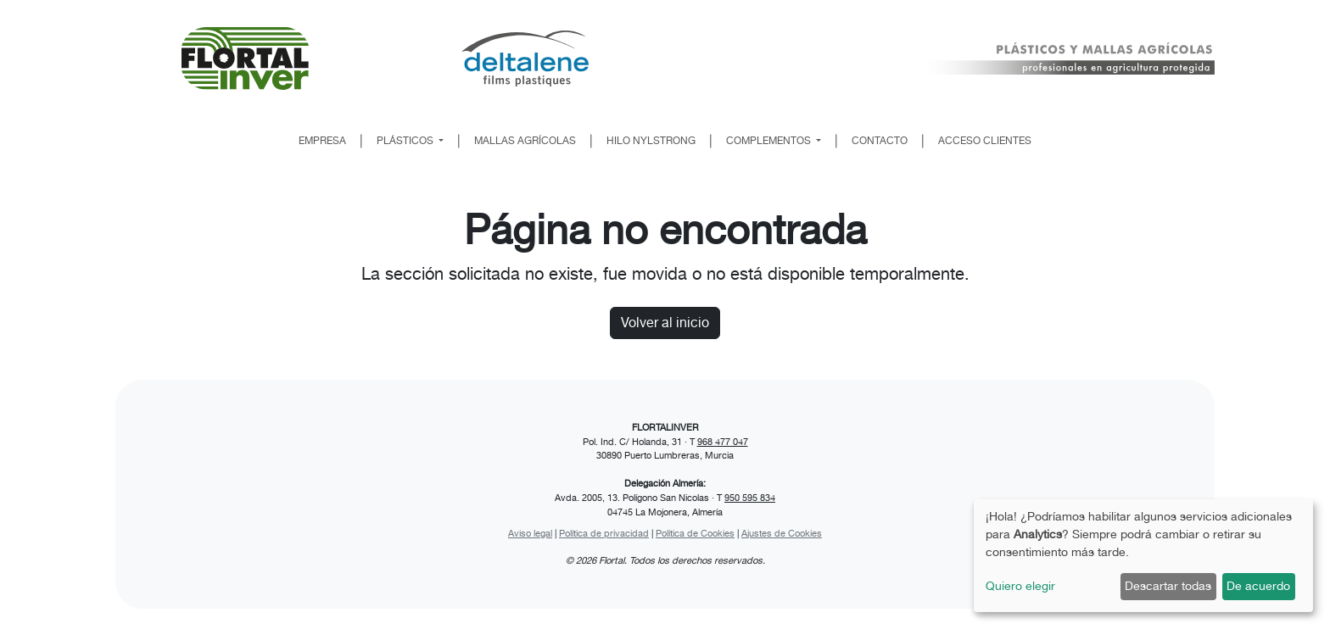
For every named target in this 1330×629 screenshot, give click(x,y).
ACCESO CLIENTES (984, 141)
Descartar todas (1168, 586)
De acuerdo (1258, 586)
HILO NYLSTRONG (651, 141)
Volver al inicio (665, 322)
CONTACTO (880, 141)
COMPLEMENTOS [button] (769, 141)
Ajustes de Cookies (781, 533)
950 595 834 (749, 498)
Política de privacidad (604, 533)
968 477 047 (722, 442)
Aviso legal (530, 533)
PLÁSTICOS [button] (406, 141)
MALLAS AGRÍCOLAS (525, 141)
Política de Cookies (695, 533)
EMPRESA (322, 141)
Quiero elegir (1020, 586)
